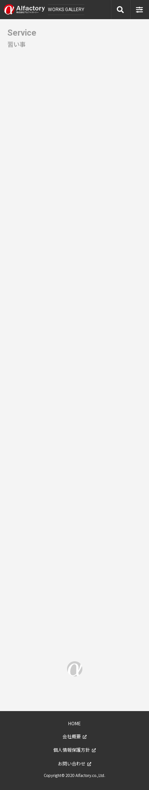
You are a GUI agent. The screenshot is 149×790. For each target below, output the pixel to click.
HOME (74, 723)
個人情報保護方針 (71, 749)
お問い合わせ (71, 763)
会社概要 (71, 736)
